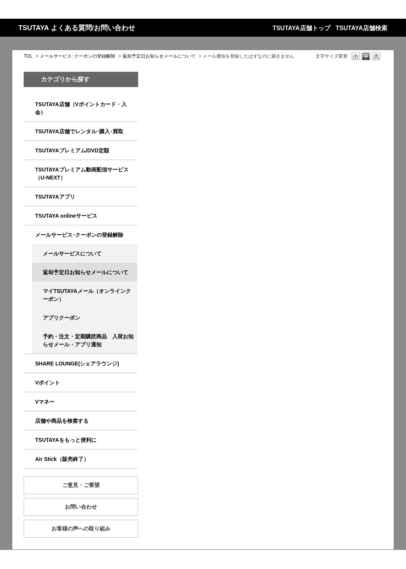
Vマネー (45, 402)
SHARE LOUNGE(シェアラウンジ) (77, 363)
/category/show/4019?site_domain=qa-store (29, 197)
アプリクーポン (61, 318)
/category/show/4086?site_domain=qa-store (29, 421)
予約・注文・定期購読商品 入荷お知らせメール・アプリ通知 (88, 340)
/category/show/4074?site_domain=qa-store (29, 383)
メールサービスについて (72, 254)
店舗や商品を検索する (62, 421)
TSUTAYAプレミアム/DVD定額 (72, 150)
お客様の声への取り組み (81, 528)
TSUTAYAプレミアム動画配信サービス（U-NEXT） (82, 173)
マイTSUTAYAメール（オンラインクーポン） (87, 295)
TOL (28, 56)
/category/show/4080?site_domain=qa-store (29, 235)
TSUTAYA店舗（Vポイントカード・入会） (81, 108)
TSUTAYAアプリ (55, 197)
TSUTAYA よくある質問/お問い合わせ (76, 28)
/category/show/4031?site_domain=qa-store (29, 151)
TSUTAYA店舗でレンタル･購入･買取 (79, 131)
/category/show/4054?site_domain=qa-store (29, 132)
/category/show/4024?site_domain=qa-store (29, 440)
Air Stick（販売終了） (62, 459)
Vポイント (47, 383)
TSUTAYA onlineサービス (66, 216)
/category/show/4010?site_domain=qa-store (29, 216)
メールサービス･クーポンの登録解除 (77, 56)
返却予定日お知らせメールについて (159, 56)
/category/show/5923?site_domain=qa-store (29, 170)
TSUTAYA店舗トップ (301, 28)
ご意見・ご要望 (81, 485)
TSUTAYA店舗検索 (361, 28)
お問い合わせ (81, 507)
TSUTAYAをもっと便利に (66, 440)
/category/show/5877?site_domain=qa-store (29, 364)
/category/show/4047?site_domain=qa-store (29, 104)
